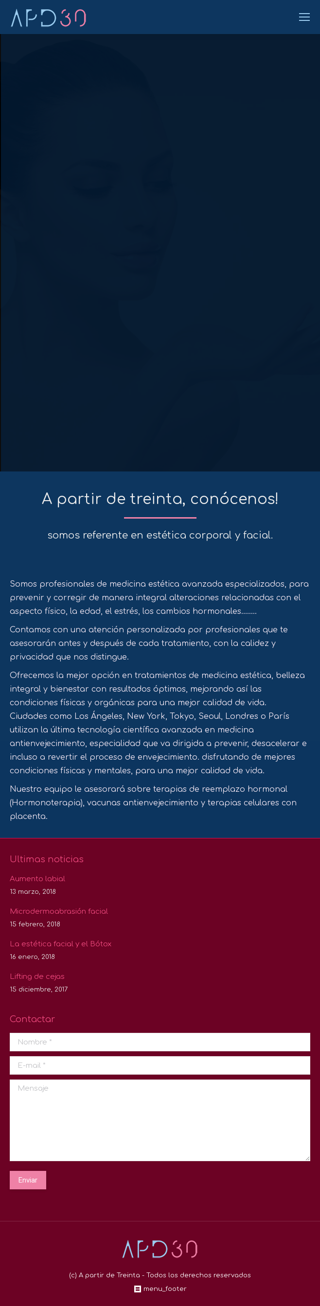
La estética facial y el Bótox (60, 944)
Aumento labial (37, 879)
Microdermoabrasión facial (59, 911)
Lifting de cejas (37, 977)
